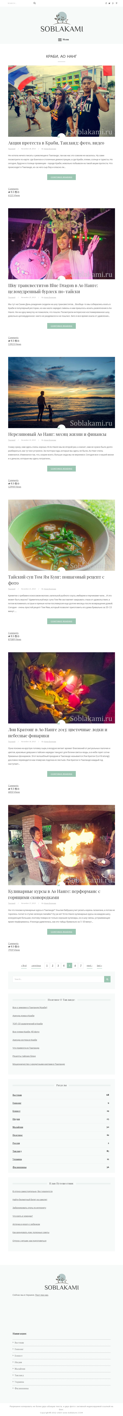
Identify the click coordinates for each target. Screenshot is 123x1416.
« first (24, 965)
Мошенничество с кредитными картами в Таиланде (39, 1064)
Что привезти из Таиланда (26, 1047)
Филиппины (20, 1167)
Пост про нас (41, 1295)
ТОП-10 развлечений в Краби (28, 1023)
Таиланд (11, 149)
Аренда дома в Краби (23, 1015)
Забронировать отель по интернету (29, 1207)
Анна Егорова (50, 149)
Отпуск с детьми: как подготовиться (29, 1240)
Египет (16, 1110)
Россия (16, 1143)
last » (99, 965)
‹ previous (36, 965)
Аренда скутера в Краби (25, 1039)
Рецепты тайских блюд (24, 1056)
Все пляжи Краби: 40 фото (26, 1031)
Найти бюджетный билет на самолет (30, 1199)
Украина (17, 1159)
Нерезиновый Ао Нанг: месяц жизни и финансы (57, 434)
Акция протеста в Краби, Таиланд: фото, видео (56, 143)
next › (89, 965)
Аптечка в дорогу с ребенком (26, 1224)
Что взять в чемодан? (23, 1216)
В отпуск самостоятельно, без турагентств (33, 1191)
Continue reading (61, 177)
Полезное (18, 1135)
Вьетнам (17, 1094)
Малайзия (18, 1127)
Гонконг (17, 1102)
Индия (16, 1119)
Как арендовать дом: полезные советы (31, 1232)
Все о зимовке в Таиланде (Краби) (30, 1007)
